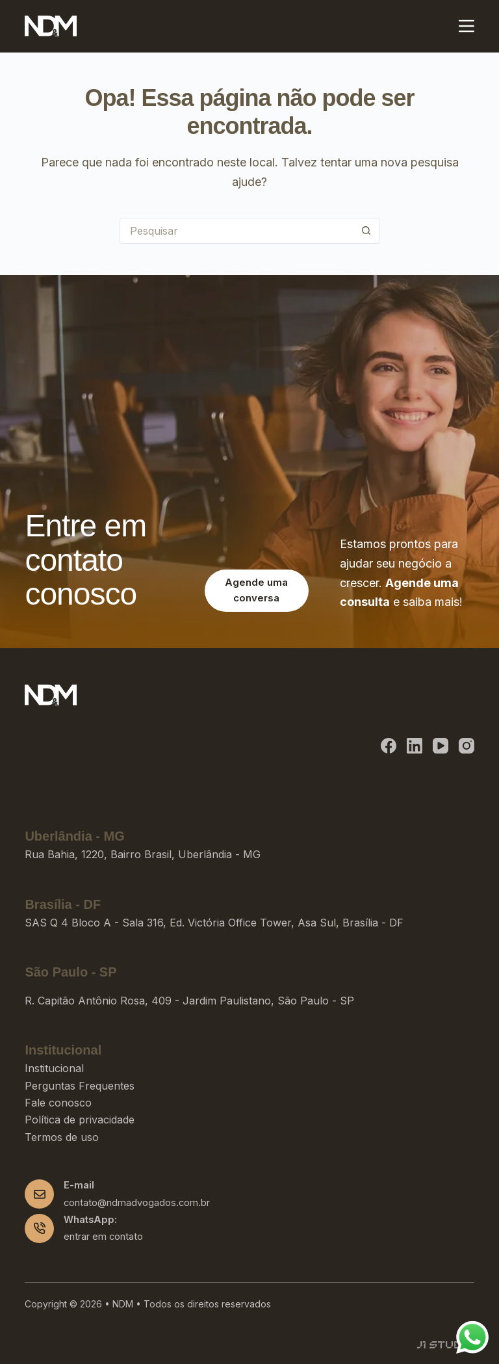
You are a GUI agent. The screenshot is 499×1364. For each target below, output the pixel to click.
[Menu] (466, 26)
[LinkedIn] (414, 746)
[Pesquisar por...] (236, 231)
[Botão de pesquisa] (366, 231)
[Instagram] (466, 746)
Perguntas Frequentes (79, 1085)
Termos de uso (62, 1137)
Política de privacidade (79, 1119)
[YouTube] (440, 746)
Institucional (54, 1068)
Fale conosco (58, 1102)
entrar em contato (103, 1236)
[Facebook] (388, 746)
